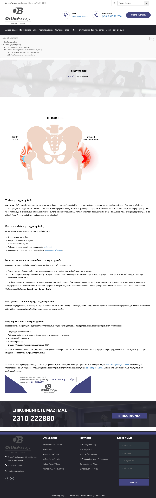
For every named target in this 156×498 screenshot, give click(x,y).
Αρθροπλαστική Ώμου (51, 464)
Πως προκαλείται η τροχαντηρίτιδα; (18, 47)
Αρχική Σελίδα (11, 30)
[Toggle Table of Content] (150, 39)
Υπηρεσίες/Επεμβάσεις (43, 30)
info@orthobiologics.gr (80, 16)
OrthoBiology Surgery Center (117, 365)
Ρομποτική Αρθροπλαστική (53, 469)
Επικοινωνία (118, 30)
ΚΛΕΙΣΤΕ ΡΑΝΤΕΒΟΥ (138, 15)
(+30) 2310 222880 (112, 16)
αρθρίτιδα (47, 247)
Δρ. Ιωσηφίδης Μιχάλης (95, 368)
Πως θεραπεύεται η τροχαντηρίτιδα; (23, 55)
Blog (74, 30)
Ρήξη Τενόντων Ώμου (88, 454)
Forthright (91, 495)
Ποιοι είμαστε (25, 30)
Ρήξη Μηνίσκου (86, 450)
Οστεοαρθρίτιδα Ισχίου (89, 469)
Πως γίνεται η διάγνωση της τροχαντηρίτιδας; (26, 52)
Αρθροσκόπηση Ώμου (51, 450)
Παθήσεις (59, 30)
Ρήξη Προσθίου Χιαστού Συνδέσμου (94, 459)
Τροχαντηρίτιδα (12, 42)
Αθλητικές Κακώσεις (88, 445)
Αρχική (71, 76)
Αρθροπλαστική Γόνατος (52, 454)
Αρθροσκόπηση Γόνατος (52, 445)
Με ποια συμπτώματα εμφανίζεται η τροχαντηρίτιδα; (24, 50)
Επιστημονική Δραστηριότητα (91, 30)
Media (108, 30)
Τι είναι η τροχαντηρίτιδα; (12, 45)
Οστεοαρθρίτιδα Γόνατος (89, 464)
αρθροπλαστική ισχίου (53, 250)
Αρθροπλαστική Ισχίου (52, 459)
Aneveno (102, 495)
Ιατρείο (68, 30)
